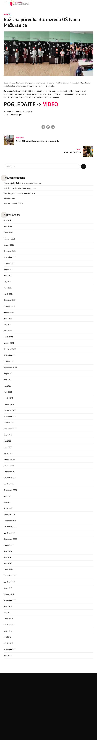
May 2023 (7, 387)
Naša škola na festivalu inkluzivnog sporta (20, 188)
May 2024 (7, 325)
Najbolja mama (9, 198)
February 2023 (9, 405)
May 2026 (7, 220)
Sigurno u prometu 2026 (13, 203)
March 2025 (8, 294)
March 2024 (8, 337)
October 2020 (9, 535)
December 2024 (10, 301)
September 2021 (10, 491)
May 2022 (7, 442)
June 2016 (8, 633)
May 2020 (7, 559)
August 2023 (8, 374)
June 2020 (8, 553)
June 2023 (8, 381)
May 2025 (7, 282)
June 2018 (8, 609)
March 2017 (8, 621)
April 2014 (8, 658)
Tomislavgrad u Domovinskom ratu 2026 (19, 193)
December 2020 (10, 522)
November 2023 (10, 356)
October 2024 (9, 307)
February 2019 (9, 596)
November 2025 (10, 257)
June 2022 (8, 436)
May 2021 (7, 504)
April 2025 (8, 288)
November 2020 (10, 528)
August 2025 (8, 270)
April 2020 (8, 565)
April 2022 (8, 448)
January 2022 (9, 467)
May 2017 (7, 615)
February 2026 (9, 239)
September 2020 (10, 541)
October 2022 (9, 424)
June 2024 (8, 319)
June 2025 (8, 276)
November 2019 (10, 578)
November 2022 (10, 418)
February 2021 (9, 516)
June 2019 (8, 590)
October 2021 (9, 485)
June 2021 (8, 498)
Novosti (7, 14)
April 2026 (8, 227)
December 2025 (10, 251)
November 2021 (10, 479)
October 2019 (9, 584)
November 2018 (10, 602)
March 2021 (8, 510)
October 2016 (9, 627)
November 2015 (10, 652)
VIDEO (50, 104)
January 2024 (9, 344)
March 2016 (8, 645)
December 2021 (10, 473)
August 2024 (8, 313)
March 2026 (8, 233)
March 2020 (8, 572)
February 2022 (9, 461)
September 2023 (10, 368)
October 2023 (9, 362)
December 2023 (10, 350)
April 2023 (8, 393)
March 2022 (8, 455)
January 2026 (9, 245)
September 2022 (10, 430)
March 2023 (8, 399)
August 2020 (8, 547)
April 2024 (8, 331)
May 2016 (7, 639)
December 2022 (10, 411)
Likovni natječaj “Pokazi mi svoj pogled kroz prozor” (23, 183)
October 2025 (9, 264)
